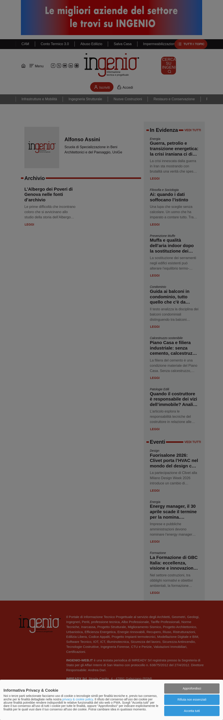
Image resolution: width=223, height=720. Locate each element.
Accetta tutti (192, 711)
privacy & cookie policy (77, 699)
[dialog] (111, 700)
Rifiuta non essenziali (191, 699)
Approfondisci (192, 688)
